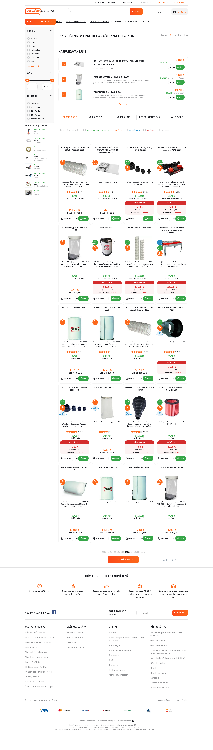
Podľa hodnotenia (150, 117)
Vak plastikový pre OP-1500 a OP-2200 (75, 233)
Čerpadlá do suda (159, 700)
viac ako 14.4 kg (37, 119)
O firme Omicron (158, 662)
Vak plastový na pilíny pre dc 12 (107, 398)
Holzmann (35, 54)
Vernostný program (105, 3)
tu (133, 738)
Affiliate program (117, 687)
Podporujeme (115, 662)
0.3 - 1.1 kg (35, 107)
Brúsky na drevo (158, 690)
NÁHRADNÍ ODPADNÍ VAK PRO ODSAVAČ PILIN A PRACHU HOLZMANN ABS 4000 (107, 151)
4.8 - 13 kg (35, 115)
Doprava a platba (75, 664)
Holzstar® (35, 57)
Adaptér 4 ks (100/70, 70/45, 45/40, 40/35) (139, 149)
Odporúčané (70, 117)
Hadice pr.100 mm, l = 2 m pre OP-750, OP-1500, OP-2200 (75, 149)
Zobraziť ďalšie (123, 576)
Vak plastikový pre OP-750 (172, 482)
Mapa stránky (163, 717)
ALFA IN (34, 38)
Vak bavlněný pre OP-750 (139, 482)
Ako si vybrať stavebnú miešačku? (167, 675)
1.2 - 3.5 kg (35, 111)
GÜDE (33, 42)
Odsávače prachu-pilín (99, 22)
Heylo (33, 46)
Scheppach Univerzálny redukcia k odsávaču (139, 399)
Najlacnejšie (96, 117)
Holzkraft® (35, 50)
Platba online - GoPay (36, 684)
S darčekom (134, 130)
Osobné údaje (182, 717)
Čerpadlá (154, 695)
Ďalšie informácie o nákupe (39, 704)
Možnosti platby (75, 650)
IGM (32, 61)
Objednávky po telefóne (37, 674)
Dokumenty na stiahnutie (38, 659)
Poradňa (113, 650)
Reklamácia (31, 664)
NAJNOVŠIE (177, 117)
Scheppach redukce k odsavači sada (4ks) (74, 399)
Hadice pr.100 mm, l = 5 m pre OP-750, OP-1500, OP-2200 (140, 316)
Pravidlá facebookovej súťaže (39, 655)
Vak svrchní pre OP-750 (107, 482)
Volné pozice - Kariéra (120, 667)
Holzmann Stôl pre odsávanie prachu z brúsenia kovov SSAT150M (171, 234)
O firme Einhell (157, 658)
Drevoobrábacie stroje (76, 22)
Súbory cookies (32, 694)
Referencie (114, 672)
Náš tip (118, 130)
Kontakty (146, 3)
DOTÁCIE (71, 659)
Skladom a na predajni (98, 130)
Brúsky (153, 685)
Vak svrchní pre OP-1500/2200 (74, 315)
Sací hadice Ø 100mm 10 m (139, 231)
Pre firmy (127, 3)
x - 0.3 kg (35, 103)
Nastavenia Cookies (35, 699)
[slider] (26, 80)
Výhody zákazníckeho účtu (38, 689)
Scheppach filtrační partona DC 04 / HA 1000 (172, 399)
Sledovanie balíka (75, 655)
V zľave (150, 130)
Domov (59, 22)
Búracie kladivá (158, 680)
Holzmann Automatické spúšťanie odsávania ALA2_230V (172, 149)
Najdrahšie (123, 117)
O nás (111, 677)
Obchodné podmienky (36, 669)
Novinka (165, 130)
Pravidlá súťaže (32, 679)
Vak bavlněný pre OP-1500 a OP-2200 (107, 316)
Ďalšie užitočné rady (160, 705)
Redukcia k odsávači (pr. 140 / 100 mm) (171, 316)
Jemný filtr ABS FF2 (107, 231)
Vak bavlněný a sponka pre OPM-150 (74, 483)
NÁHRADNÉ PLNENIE (36, 650)
